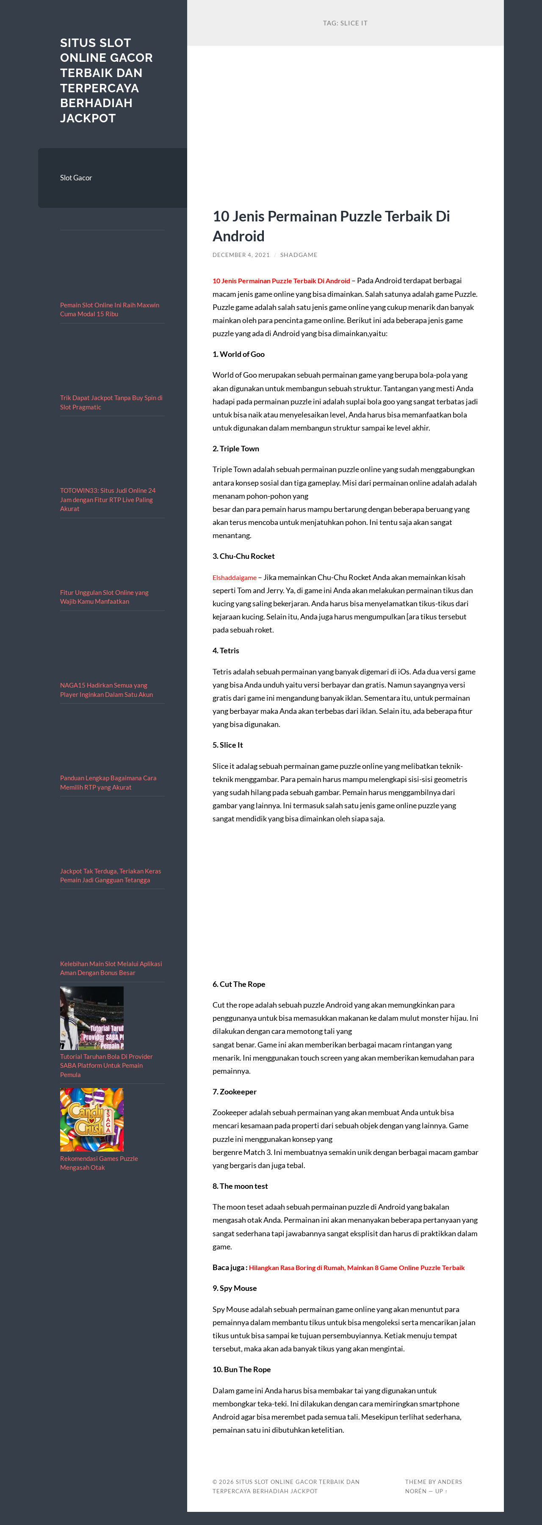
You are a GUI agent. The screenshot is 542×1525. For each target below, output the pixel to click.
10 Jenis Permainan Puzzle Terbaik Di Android (339, 225)
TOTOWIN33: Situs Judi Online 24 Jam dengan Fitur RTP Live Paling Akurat (108, 499)
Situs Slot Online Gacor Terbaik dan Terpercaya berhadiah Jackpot (110, 80)
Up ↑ (441, 1504)
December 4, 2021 (242, 254)
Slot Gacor (76, 177)
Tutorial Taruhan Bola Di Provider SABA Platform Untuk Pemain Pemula (106, 1065)
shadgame (301, 254)
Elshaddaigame (238, 577)
